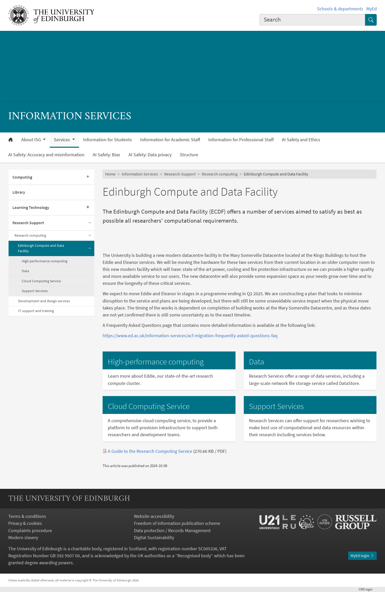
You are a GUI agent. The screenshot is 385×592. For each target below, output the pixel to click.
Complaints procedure (30, 530)
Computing (22, 177)
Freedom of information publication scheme (177, 523)
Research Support (28, 222)
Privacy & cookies (25, 523)
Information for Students (107, 140)
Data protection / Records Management (172, 530)
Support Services (35, 290)
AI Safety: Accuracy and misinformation (46, 155)
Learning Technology (30, 207)
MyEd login (362, 555)
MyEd (371, 9)
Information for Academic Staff (170, 140)
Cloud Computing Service (41, 281)
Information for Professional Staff (241, 140)
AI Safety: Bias (106, 155)
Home (110, 174)
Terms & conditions (27, 516)
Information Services (140, 174)
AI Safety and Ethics (301, 140)
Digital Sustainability (154, 537)
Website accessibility (154, 516)
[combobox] (312, 20)
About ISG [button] (31, 140)
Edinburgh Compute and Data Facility (41, 248)
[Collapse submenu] (89, 223)
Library (18, 192)
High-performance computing (44, 261)
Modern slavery (23, 537)
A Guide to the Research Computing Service (150, 451)
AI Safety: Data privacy (150, 155)
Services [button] (62, 140)
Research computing (30, 235)
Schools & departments (340, 9)
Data (25, 271)
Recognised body (194, 556)
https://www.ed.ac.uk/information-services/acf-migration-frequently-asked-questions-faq (190, 336)
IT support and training (36, 310)
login (368, 589)
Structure (189, 155)
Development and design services (44, 301)
